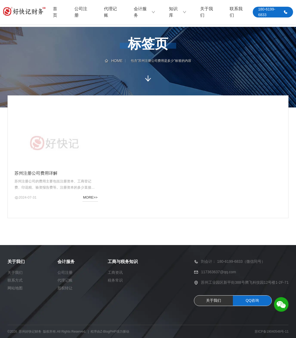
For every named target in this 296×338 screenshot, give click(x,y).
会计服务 (145, 11)
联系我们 (236, 11)
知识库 (178, 11)
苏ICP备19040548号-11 (272, 331)
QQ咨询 (252, 300)
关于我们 (206, 11)
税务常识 (115, 280)
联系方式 (15, 280)
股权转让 (65, 288)
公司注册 (80, 11)
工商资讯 (115, 272)
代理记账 (110, 11)
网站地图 (15, 288)
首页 (55, 11)
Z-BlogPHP (108, 331)
